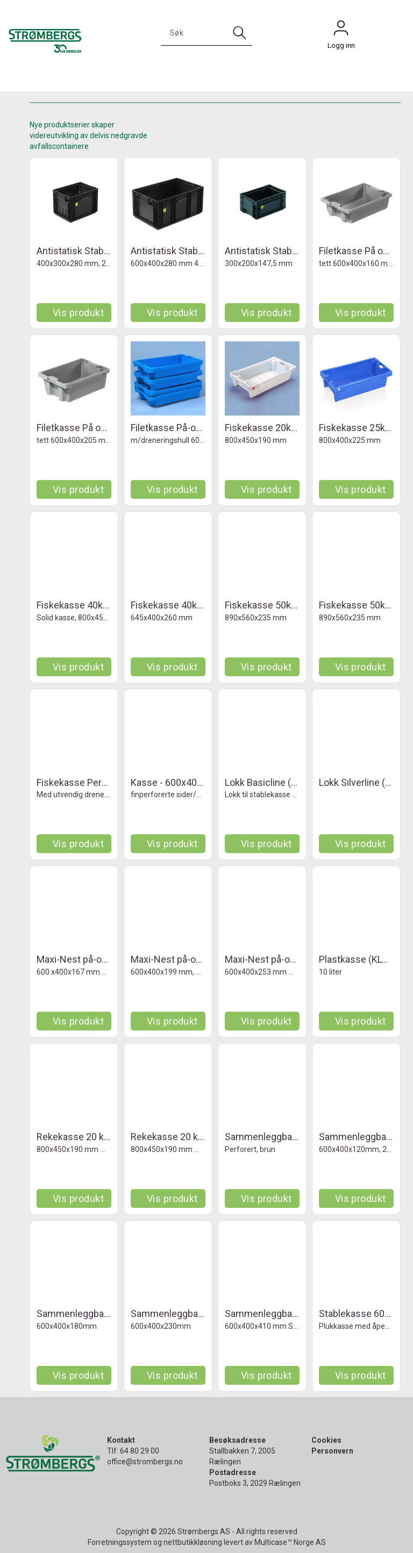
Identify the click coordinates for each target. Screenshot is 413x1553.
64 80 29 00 (139, 1451)
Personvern (332, 1451)
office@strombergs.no (145, 1461)
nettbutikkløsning (192, 1542)
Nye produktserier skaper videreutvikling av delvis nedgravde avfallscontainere (88, 135)
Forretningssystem (120, 1542)
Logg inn (341, 30)
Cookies (326, 1440)
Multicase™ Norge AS (290, 1542)
